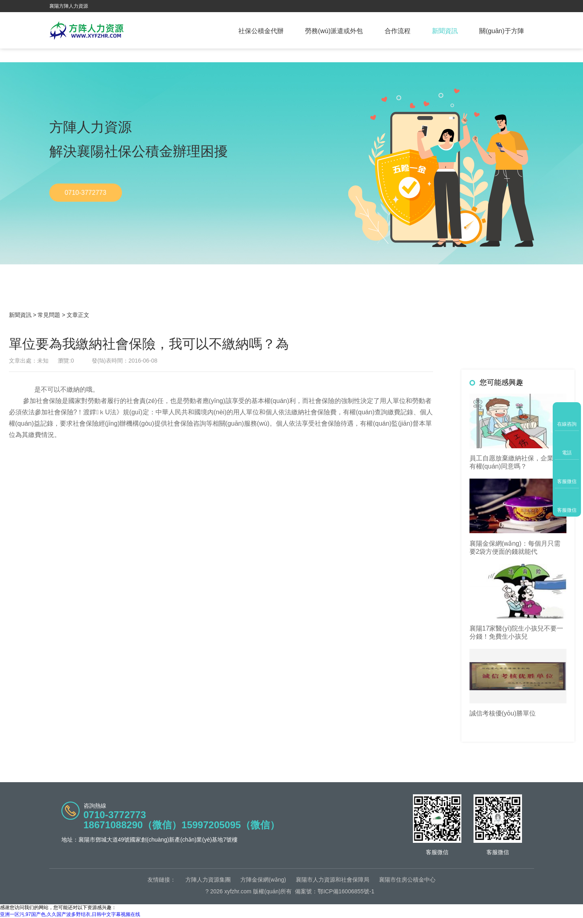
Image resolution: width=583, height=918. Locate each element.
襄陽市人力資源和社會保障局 (332, 879)
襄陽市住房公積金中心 (407, 879)
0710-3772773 (85, 192)
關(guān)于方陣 (501, 30)
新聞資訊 (445, 30)
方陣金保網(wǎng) (263, 879)
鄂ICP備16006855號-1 (346, 891)
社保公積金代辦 (261, 30)
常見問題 (49, 315)
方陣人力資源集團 (208, 879)
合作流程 (397, 30)
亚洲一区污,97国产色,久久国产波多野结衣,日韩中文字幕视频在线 (70, 914)
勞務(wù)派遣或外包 (334, 30)
